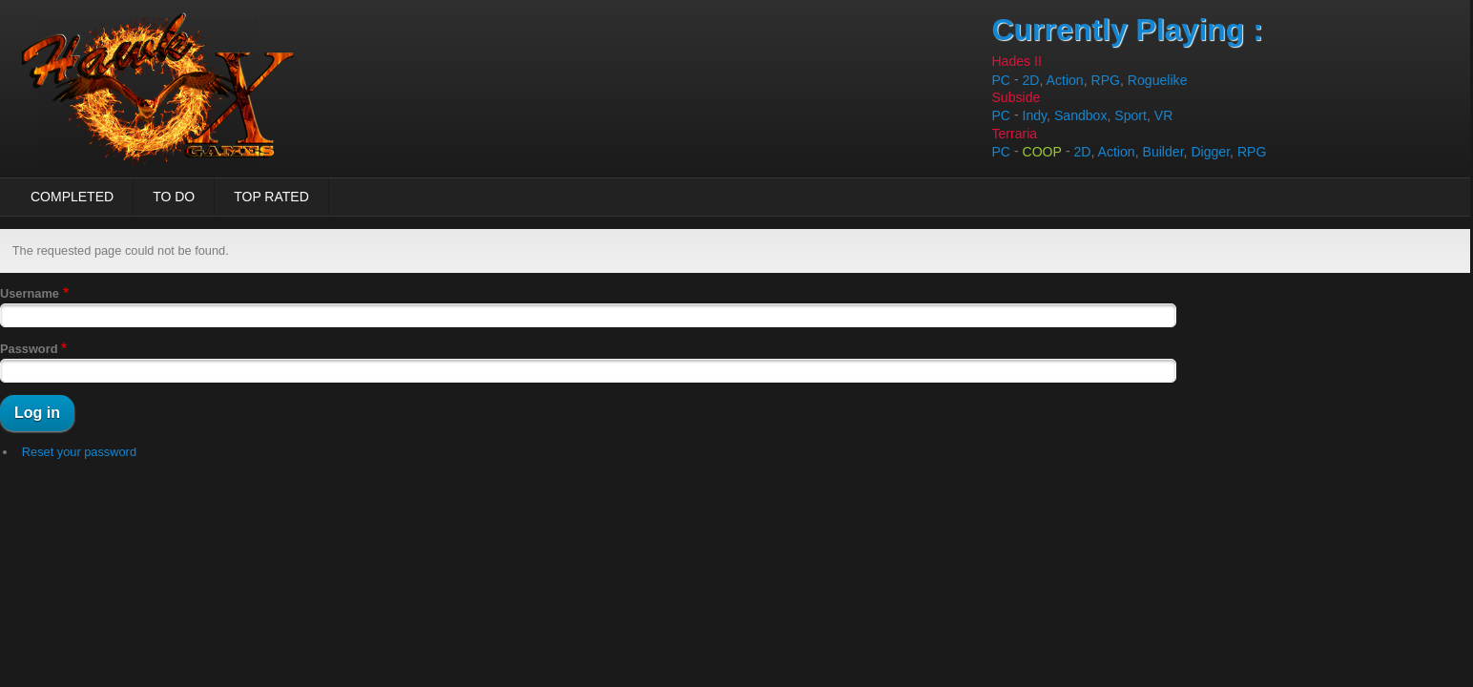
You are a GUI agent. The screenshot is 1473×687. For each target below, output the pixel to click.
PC (1000, 80)
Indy (1035, 116)
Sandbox (1081, 116)
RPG (1106, 80)
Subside (1015, 97)
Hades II (1016, 61)
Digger (1210, 151)
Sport (1130, 116)
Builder (1163, 151)
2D (1031, 80)
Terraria (1014, 133)
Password (28, 349)
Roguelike (1158, 80)
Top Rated (271, 196)
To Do (174, 196)
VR (1163, 116)
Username (29, 293)
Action (1065, 80)
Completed (72, 196)
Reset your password (79, 452)
